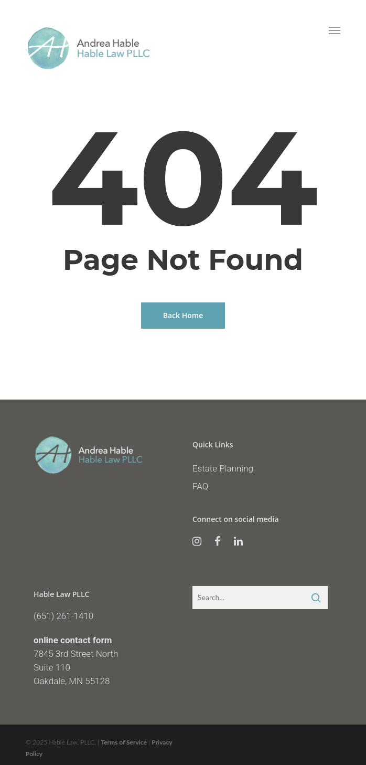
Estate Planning (222, 468)
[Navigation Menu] (334, 30)
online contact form (73, 640)
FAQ (200, 486)
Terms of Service (124, 742)
